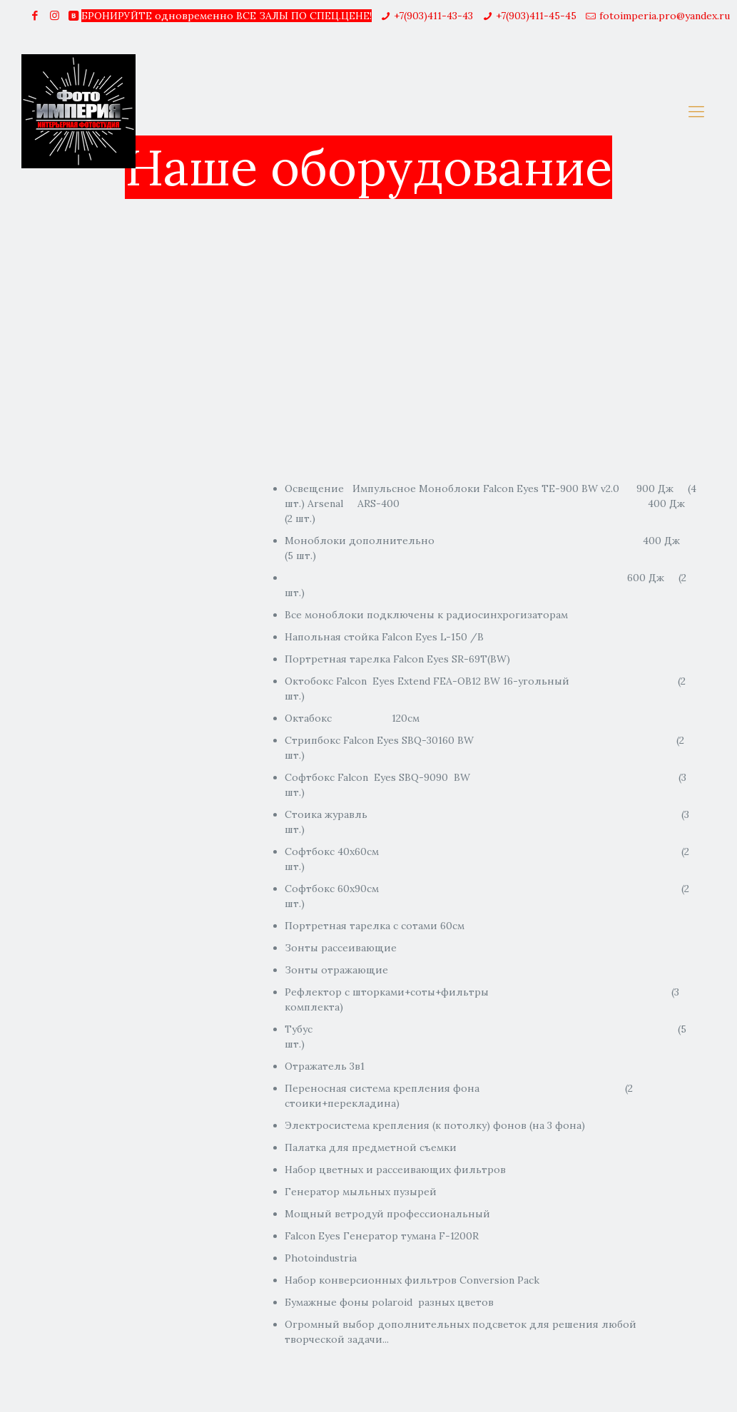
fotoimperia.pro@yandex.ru (664, 15)
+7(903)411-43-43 (433, 15)
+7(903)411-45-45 (536, 15)
